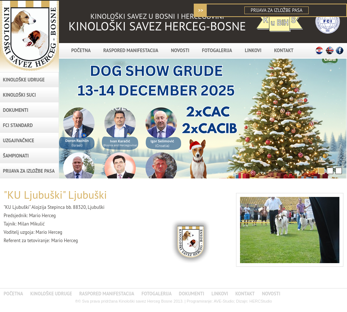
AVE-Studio (224, 301)
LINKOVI (253, 50)
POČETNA (81, 50)
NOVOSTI (180, 50)
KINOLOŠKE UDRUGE (23, 80)
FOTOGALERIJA (217, 50)
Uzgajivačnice (18, 141)
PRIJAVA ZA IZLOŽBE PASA (276, 10)
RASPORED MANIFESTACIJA (130, 50)
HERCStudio (260, 301)
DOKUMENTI (15, 110)
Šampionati (16, 156)
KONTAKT (284, 50)
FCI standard (18, 125)
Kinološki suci (19, 95)
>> (200, 10)
